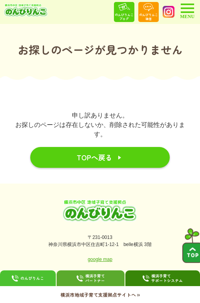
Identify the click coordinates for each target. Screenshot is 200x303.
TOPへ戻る (94, 157)
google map (100, 259)
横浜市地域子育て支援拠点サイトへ (100, 294)
